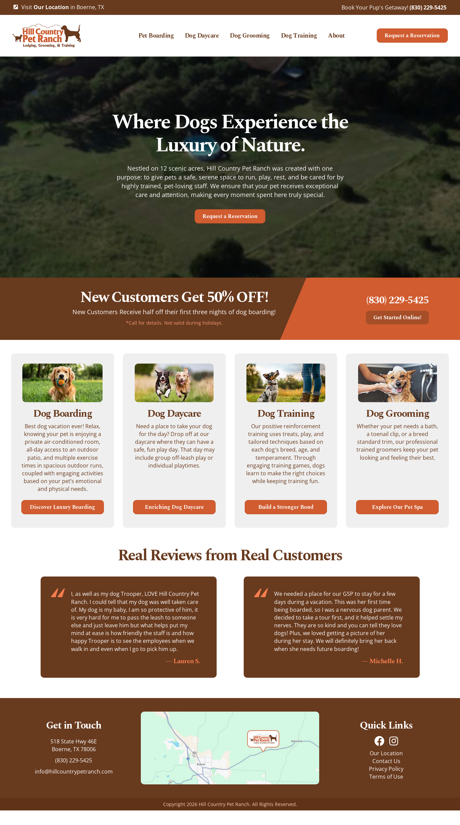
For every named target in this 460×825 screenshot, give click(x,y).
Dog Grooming (250, 38)
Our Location (386, 767)
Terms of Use (386, 791)
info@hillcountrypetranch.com (74, 786)
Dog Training (299, 38)
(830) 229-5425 (428, 7)
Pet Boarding (156, 38)
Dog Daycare (202, 38)
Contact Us (386, 775)
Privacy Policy (386, 783)
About (336, 38)
